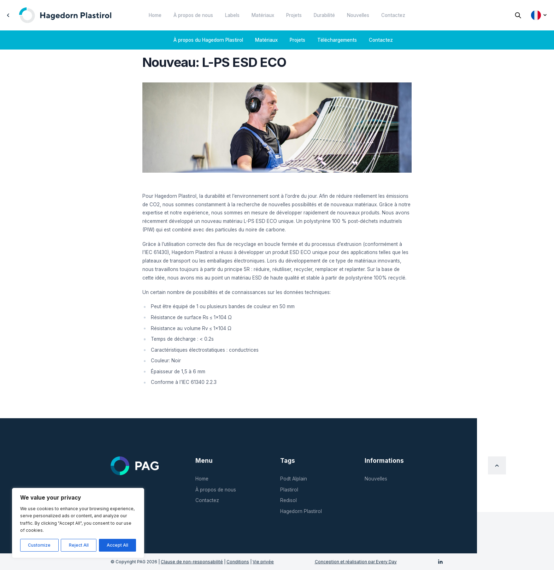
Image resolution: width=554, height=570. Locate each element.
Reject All (79, 545)
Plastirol (289, 490)
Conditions (237, 561)
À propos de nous (193, 15)
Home (155, 15)
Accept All (117, 545)
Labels (232, 15)
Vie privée (263, 561)
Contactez (393, 15)
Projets (294, 15)
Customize (39, 545)
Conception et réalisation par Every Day (356, 561)
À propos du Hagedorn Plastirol (208, 40)
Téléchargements (337, 40)
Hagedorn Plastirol (301, 511)
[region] (78, 523)
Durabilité (324, 15)
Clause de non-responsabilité (192, 561)
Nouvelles (358, 15)
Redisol (288, 500)
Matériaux (263, 15)
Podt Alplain (293, 479)
